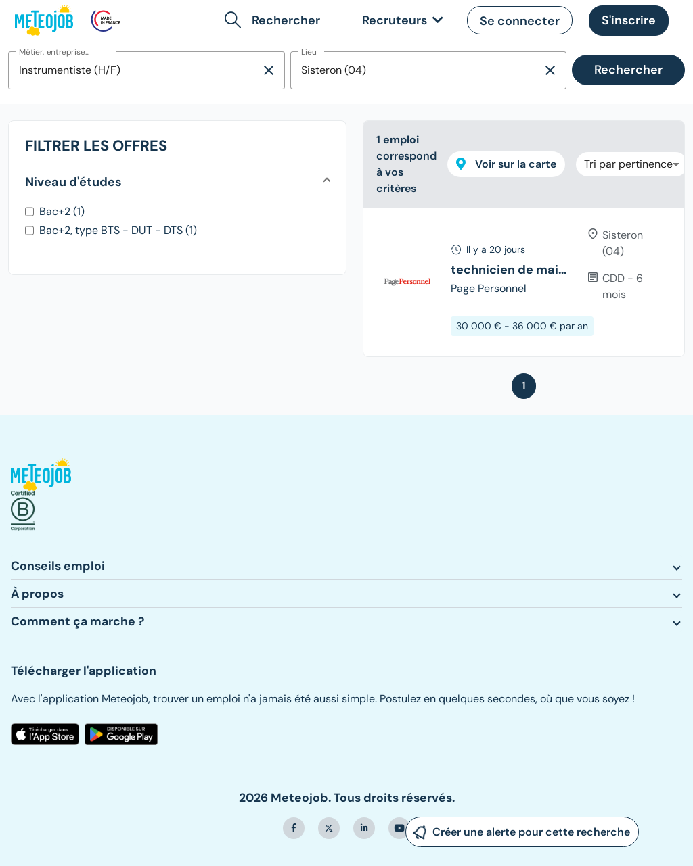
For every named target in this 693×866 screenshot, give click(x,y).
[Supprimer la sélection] (268, 70)
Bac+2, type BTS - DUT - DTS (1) (118, 230)
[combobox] (134, 70)
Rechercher (628, 70)
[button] (275, 20)
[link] (400, 20)
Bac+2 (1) (62, 211)
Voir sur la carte (506, 164)
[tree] (523, 282)
